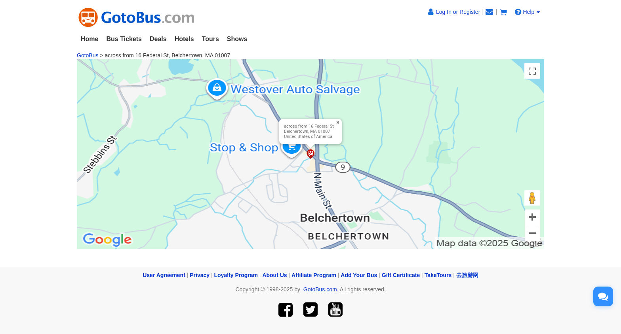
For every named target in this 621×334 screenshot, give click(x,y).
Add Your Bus (359, 275)
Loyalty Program (236, 275)
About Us (274, 275)
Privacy (200, 275)
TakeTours (438, 275)
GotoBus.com (320, 289)
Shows (237, 39)
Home (89, 39)
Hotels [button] (184, 39)
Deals (158, 39)
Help (527, 12)
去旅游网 (467, 275)
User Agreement (164, 275)
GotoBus (87, 55)
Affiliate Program (313, 275)
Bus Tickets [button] (124, 39)
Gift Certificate (401, 275)
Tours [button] (210, 39)
